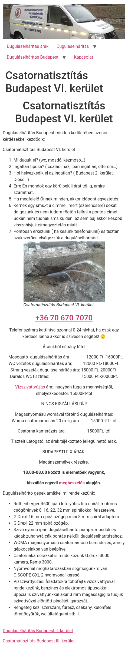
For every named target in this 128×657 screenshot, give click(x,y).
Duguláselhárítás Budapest (32, 57)
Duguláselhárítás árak (27, 46)
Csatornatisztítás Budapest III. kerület (39, 640)
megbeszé (69, 482)
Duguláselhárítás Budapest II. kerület (38, 630)
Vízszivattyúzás (30, 387)
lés (82, 482)
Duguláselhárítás (73, 46)
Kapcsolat (83, 57)
